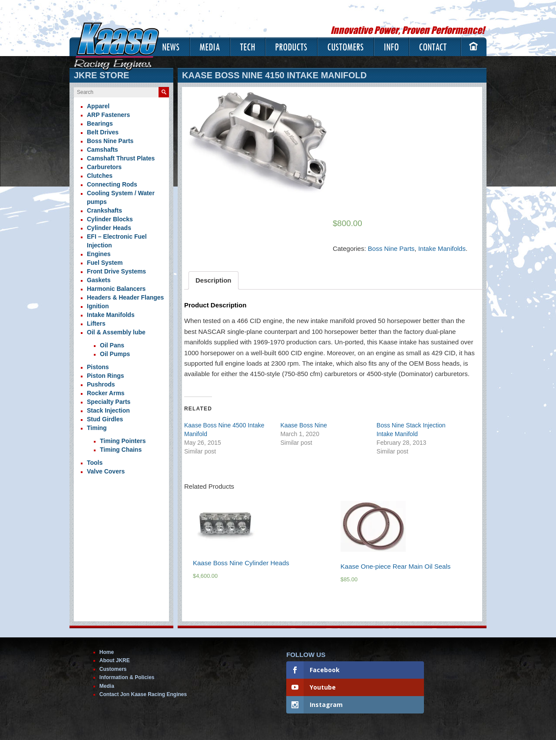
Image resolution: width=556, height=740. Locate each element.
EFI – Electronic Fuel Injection (117, 241)
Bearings (100, 123)
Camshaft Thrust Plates (121, 158)
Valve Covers (106, 471)
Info (391, 46)
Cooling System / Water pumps (121, 197)
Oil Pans (112, 345)
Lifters (96, 323)
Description (213, 280)
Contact (433, 46)
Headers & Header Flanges (125, 297)
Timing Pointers (123, 440)
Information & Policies (127, 677)
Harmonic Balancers (116, 288)
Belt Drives (103, 132)
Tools (95, 462)
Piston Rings (105, 375)
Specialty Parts (108, 401)
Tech (247, 46)
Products (291, 46)
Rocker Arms (106, 393)
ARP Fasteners (108, 114)
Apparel (98, 106)
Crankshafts (104, 210)
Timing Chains (121, 449)
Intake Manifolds (442, 248)
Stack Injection (108, 410)
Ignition (98, 306)
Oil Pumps (115, 353)
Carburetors (104, 166)
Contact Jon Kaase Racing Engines (143, 694)
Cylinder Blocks (110, 219)
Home (106, 652)
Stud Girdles (105, 419)
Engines (98, 253)
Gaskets (98, 280)
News (170, 46)
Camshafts (102, 149)
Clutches (100, 175)
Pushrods (101, 384)
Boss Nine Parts (391, 248)
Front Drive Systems (116, 271)
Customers (345, 46)
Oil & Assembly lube (116, 332)
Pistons (98, 366)
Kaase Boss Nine (303, 425)
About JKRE (114, 660)
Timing (97, 427)
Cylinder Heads (109, 227)
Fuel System (104, 262)
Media (209, 46)
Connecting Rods (112, 184)
